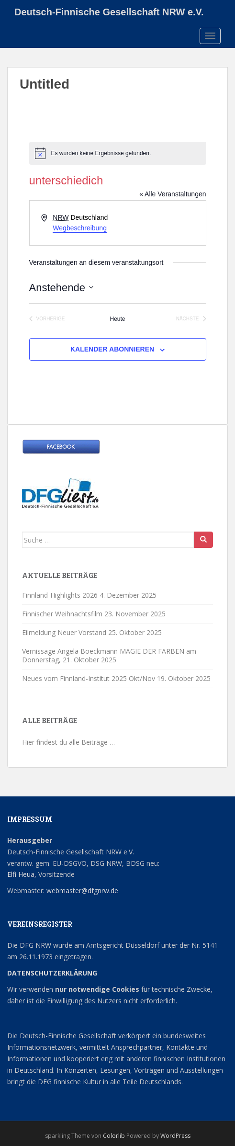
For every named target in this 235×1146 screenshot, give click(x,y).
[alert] (117, 153)
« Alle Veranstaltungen (172, 194)
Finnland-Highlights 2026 (60, 595)
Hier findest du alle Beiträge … (68, 742)
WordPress (175, 1136)
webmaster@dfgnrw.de (82, 890)
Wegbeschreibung (80, 228)
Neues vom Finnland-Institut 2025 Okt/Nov (88, 678)
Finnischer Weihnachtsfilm (62, 613)
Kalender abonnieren (112, 349)
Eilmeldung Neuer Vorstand (64, 632)
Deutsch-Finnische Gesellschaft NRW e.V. (109, 12)
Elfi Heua (20, 874)
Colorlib (114, 1136)
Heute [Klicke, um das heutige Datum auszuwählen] (117, 319)
